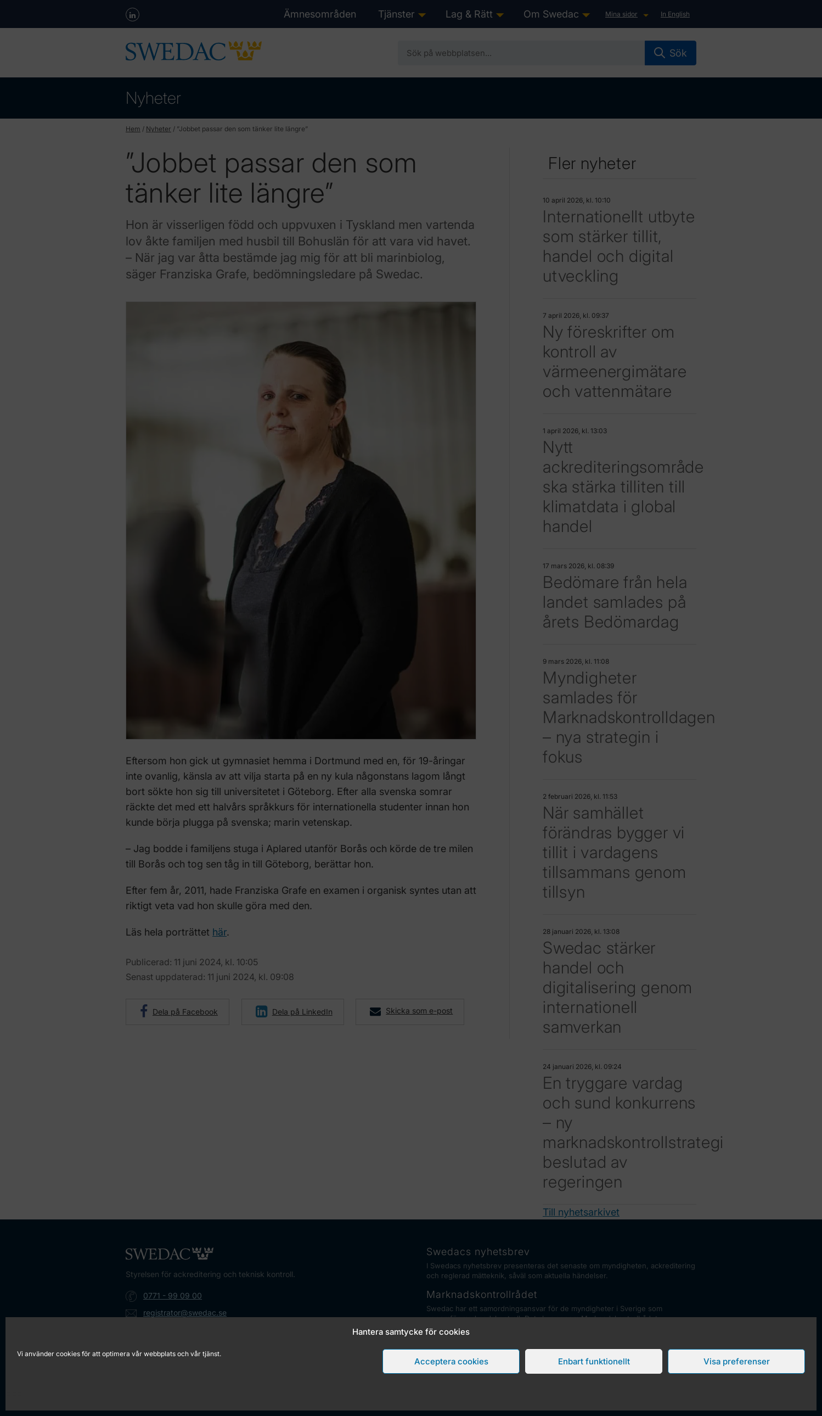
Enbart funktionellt (594, 1361)
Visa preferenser (736, 1361)
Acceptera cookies (451, 1361)
